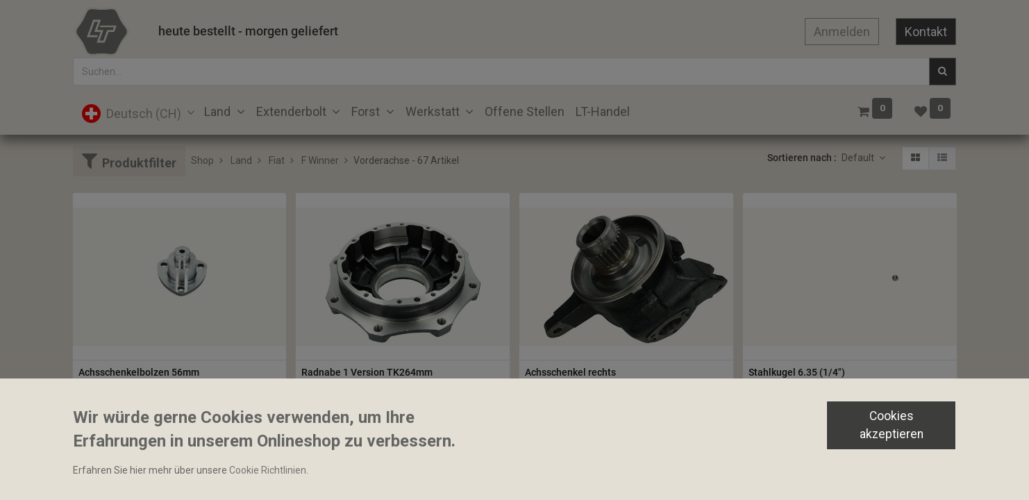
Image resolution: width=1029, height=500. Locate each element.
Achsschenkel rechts (570, 372)
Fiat (277, 160)
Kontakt (926, 31)
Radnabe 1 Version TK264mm (367, 372)
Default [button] (859, 157)
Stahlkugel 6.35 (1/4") (796, 372)
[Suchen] (942, 71)
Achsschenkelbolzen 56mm (138, 372)
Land (241, 160)
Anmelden (842, 31)
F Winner (320, 160)
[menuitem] (524, 111)
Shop (202, 160)
